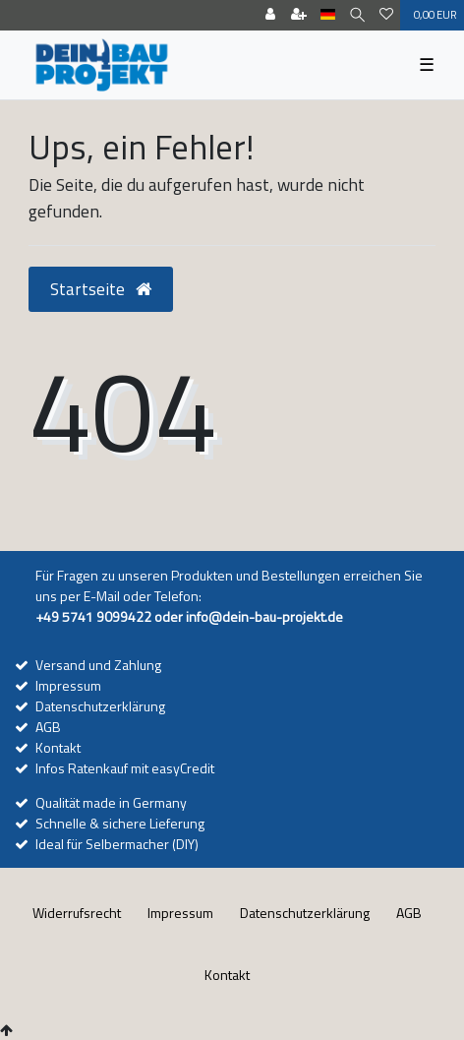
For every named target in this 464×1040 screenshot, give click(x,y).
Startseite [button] (100, 288)
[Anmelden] (270, 15)
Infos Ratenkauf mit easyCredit (124, 768)
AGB (48, 726)
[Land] (328, 15)
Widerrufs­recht (76, 912)
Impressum (68, 685)
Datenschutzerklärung (100, 706)
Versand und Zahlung (98, 664)
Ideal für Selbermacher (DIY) (117, 843)
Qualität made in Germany (111, 802)
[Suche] (357, 15)
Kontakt (58, 747)
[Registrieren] (299, 15)
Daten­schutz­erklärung (305, 912)
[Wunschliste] (386, 15)
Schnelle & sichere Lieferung (119, 823)
